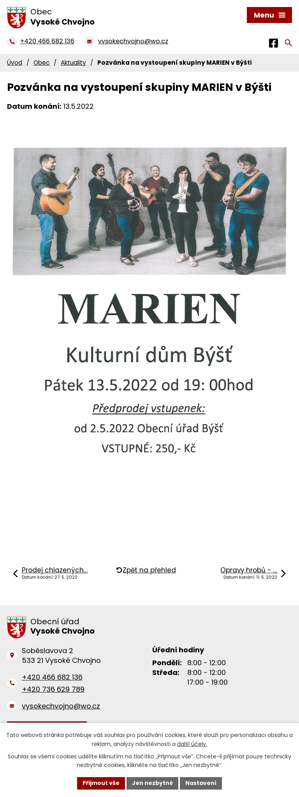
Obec (41, 62)
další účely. (192, 744)
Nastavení (200, 783)
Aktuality (73, 62)
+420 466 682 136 (52, 677)
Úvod (14, 62)
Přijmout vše (101, 783)
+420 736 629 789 (53, 689)
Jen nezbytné (152, 783)
